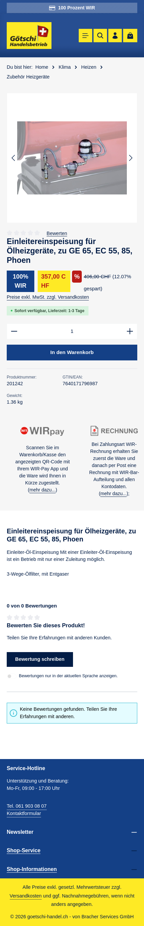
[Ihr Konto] (115, 35)
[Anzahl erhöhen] (130, 331)
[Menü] (85, 35)
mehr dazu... (42, 490)
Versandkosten (26, 896)
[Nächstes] (130, 158)
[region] (72, 158)
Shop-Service (23, 850)
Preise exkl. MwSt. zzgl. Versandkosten (48, 297)
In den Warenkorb (72, 352)
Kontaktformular (24, 813)
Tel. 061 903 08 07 (27, 806)
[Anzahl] (72, 331)
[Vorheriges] (14, 158)
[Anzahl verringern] (14, 331)
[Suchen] (100, 35)
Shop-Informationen (32, 869)
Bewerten (57, 233)
